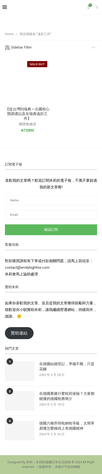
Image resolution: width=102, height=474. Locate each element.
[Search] (97, 7)
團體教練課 (27, 124)
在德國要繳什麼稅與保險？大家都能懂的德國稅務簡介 (66, 396)
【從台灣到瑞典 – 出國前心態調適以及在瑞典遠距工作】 (27, 114)
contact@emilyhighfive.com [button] (27, 267)
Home (9, 34)
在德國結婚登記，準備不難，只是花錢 (66, 366)
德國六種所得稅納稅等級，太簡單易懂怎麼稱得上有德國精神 (66, 426)
